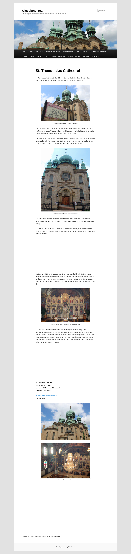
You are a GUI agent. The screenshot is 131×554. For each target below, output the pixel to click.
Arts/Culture (39, 51)
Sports (47, 56)
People (25, 56)
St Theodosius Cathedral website (46, 396)
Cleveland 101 (32, 10)
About (31, 51)
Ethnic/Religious (68, 51)
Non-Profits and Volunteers (98, 51)
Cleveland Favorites (74, 56)
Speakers (86, 56)
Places (32, 56)
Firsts (77, 51)
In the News (95, 56)
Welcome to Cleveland (58, 56)
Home (24, 51)
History (84, 51)
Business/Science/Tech (53, 51)
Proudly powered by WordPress (65, 547)
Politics (39, 56)
